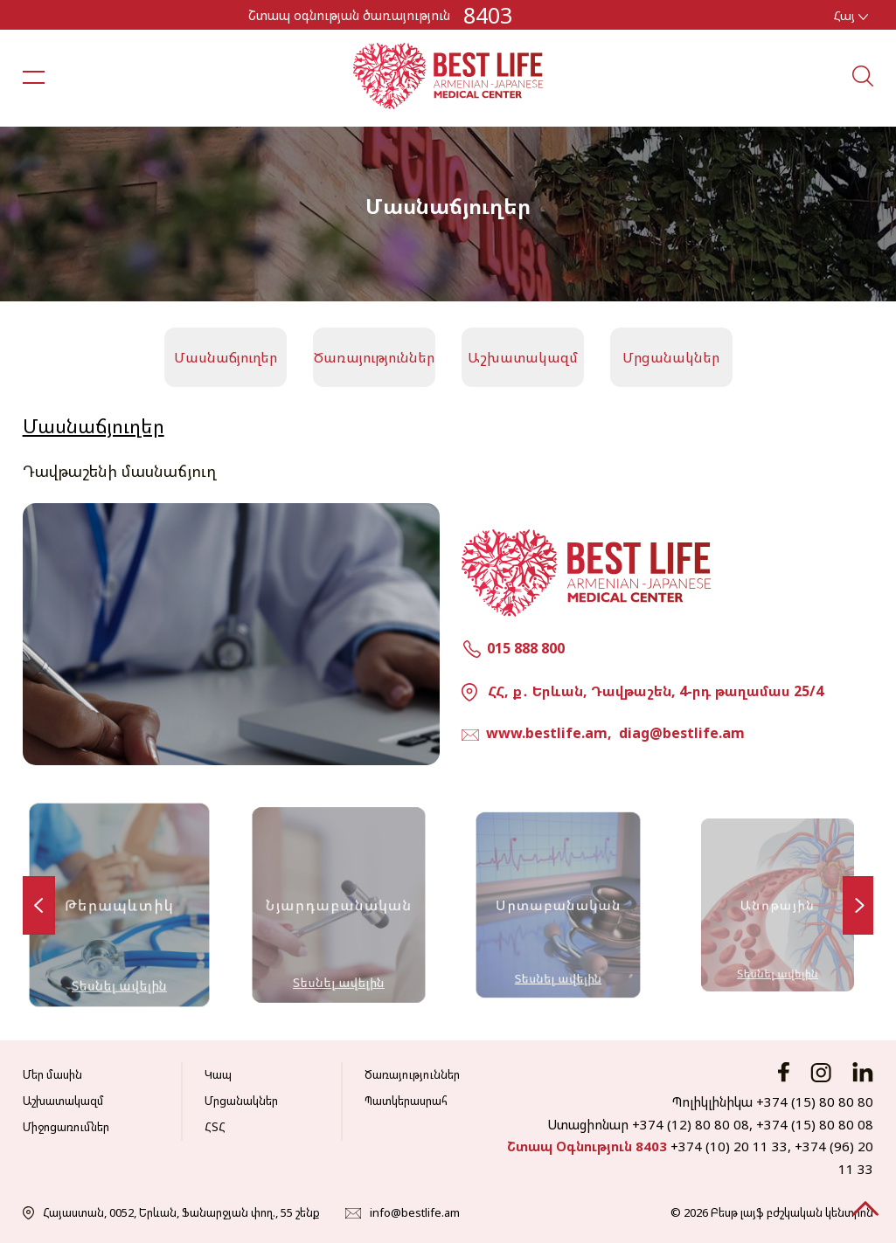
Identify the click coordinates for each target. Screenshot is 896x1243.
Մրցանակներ (670, 357)
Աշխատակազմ (523, 357)
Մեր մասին (52, 1074)
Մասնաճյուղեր (225, 357)
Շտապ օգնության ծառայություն (349, 15)
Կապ (218, 1074)
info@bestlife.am (415, 1212)
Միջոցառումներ (66, 1127)
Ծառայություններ (374, 357)
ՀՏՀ (215, 1127)
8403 (487, 15)
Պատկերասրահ (406, 1100)
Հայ (851, 15)
